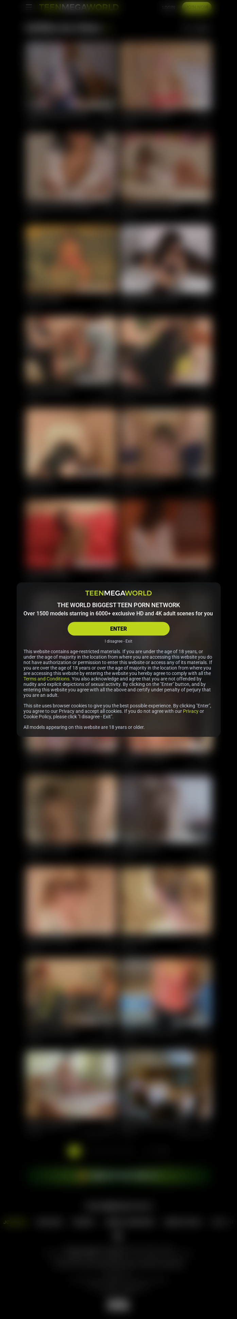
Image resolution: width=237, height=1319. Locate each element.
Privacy (191, 711)
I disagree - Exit (118, 641)
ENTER (118, 629)
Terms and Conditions (46, 678)
